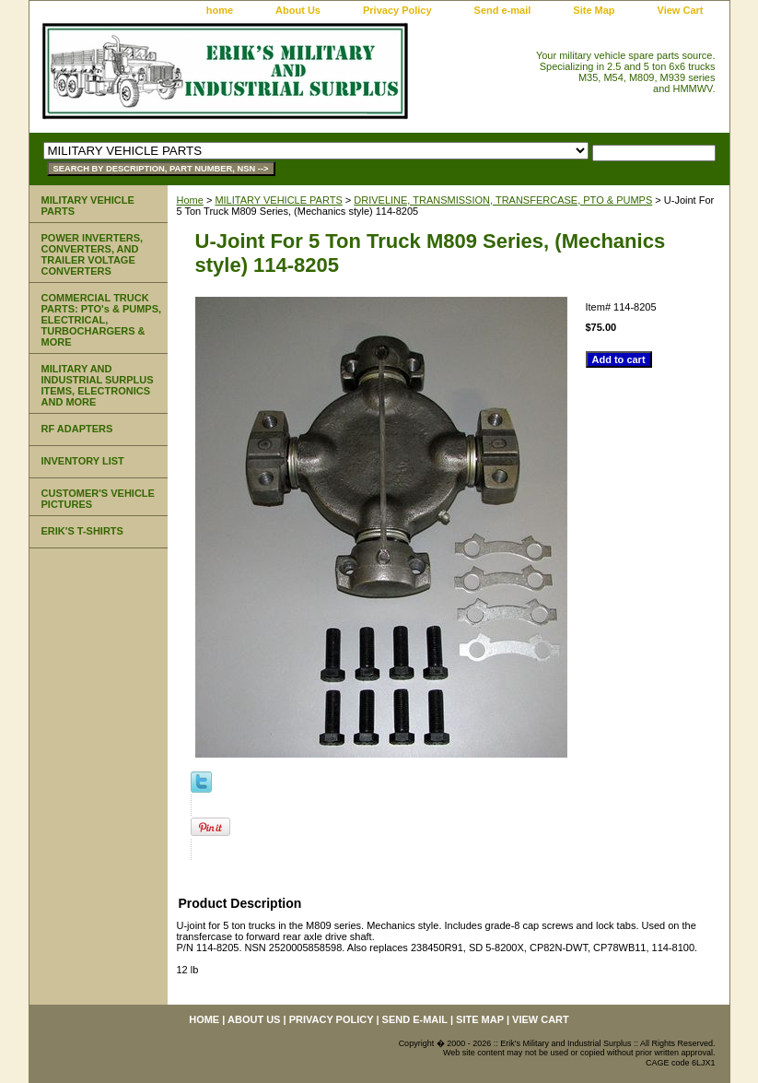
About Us (298, 10)
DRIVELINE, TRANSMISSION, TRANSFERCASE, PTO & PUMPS (503, 200)
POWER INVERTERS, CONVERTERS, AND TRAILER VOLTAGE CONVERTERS (92, 254)
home (219, 10)
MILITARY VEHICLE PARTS (278, 200)
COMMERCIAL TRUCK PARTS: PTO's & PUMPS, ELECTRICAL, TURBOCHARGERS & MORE (101, 319)
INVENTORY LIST (82, 460)
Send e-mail (502, 10)
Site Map (593, 10)
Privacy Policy (397, 10)
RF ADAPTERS (77, 428)
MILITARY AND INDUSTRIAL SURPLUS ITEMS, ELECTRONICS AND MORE (97, 385)
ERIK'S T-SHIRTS (82, 530)
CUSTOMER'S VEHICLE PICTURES (98, 499)
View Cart (681, 10)
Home (190, 200)
